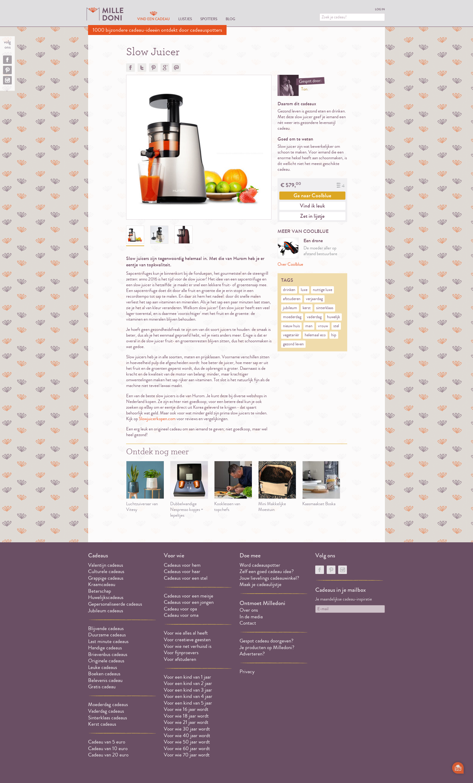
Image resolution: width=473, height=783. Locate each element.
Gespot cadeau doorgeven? (267, 641)
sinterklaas (324, 308)
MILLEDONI (105, 14)
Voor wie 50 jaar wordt (187, 742)
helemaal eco (315, 335)
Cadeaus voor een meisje (188, 596)
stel (336, 326)
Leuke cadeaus (102, 667)
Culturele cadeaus (106, 571)
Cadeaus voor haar (182, 571)
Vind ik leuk (312, 206)
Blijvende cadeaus (106, 628)
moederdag (292, 317)
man (309, 326)
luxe (304, 290)
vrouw (323, 326)
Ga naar (312, 195)
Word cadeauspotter (260, 565)
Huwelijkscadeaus (105, 597)
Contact (248, 623)
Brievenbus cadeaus (107, 654)
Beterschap (99, 591)
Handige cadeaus (105, 647)
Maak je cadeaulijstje (260, 584)
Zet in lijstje (312, 216)
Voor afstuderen (180, 659)
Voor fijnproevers (181, 652)
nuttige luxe (322, 290)
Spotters (208, 19)
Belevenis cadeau (105, 680)
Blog (230, 19)
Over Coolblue (290, 264)
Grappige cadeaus (105, 578)
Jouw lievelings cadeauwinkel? (269, 578)
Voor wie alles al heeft (186, 633)
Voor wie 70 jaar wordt (187, 755)
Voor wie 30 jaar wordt (187, 729)
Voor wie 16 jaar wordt (186, 709)
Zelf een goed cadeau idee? (267, 571)
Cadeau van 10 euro (108, 748)
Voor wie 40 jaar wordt (187, 735)
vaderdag (314, 317)
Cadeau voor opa (180, 609)
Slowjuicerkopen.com (157, 419)
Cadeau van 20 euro (108, 755)
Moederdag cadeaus (108, 704)
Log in (380, 9)
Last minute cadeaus (108, 641)
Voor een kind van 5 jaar (188, 703)
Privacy (247, 671)
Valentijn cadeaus (105, 565)
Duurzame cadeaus (107, 635)
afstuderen (291, 299)
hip (333, 335)
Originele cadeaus (106, 660)
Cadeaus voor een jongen (189, 602)
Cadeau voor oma (181, 615)
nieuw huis (291, 326)
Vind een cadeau (153, 19)
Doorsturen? (176, 67)
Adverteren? (252, 654)
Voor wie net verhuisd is (187, 646)
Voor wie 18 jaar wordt (186, 716)
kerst (307, 308)
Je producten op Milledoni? (267, 647)
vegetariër (291, 335)
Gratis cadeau (102, 686)
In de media (251, 616)
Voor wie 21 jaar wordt (186, 722)
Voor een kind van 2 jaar (188, 683)
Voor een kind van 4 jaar (188, 696)
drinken (289, 290)
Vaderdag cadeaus (106, 711)
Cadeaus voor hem (182, 565)
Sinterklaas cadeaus (107, 717)
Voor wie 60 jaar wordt (187, 748)
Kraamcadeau (101, 584)
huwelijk (333, 317)
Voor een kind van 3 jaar (188, 690)
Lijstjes (185, 19)
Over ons (249, 610)
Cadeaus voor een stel (186, 578)
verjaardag (314, 299)
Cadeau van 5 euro (106, 742)
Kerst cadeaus (102, 724)
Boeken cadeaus (104, 673)
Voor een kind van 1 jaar (187, 677)
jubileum (290, 308)
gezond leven (293, 344)
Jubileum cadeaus (105, 610)
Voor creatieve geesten (187, 639)
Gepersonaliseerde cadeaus (115, 604)
